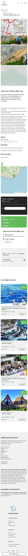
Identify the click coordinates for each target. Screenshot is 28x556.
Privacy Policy (11, 535)
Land (4, 11)
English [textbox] (8, 241)
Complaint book (11, 522)
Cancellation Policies (12, 534)
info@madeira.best (12, 546)
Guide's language (8, 239)
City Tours (6, 377)
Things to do (4, 10)
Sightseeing (11, 377)
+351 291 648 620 (11, 544)
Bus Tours (17, 377)
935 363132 (18, 544)
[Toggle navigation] (25, 3)
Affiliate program (11, 525)
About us (10, 532)
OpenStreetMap (19, 192)
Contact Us (10, 520)
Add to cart (14, 554)
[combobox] (8, 241)
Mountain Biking (8, 13)
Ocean (3, 306)
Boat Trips (19, 306)
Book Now (22, 314)
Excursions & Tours (8, 341)
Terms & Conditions (12, 537)
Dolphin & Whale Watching (10, 306)
